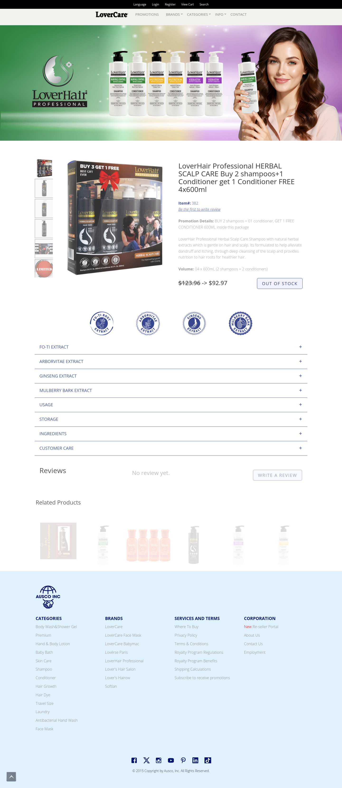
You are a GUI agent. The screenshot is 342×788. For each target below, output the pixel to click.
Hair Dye (43, 694)
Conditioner (46, 677)
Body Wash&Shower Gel (56, 626)
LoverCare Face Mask (123, 635)
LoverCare (114, 626)
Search (204, 4)
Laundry (43, 711)
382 (188, 211)
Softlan (111, 686)
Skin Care (44, 660)
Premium (43, 635)
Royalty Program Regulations (199, 652)
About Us (252, 635)
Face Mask (44, 728)
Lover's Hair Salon (120, 669)
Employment (255, 652)
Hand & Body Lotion (53, 643)
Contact (238, 14)
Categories (197, 14)
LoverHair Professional (124, 660)
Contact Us (253, 643)
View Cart (187, 4)
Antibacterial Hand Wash (57, 720)
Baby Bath (44, 652)
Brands (173, 14)
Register (170, 4)
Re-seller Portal (261, 626)
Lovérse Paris (116, 652)
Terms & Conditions (191, 643)
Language (139, 4)
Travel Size (45, 703)
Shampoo (44, 669)
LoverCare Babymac (122, 643)
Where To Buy (186, 626)
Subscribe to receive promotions (202, 677)
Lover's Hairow (117, 677)
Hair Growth (46, 686)
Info (219, 14)
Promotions (147, 14)
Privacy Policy (186, 635)
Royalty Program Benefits (196, 660)
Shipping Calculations (193, 669)
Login (155, 4)
